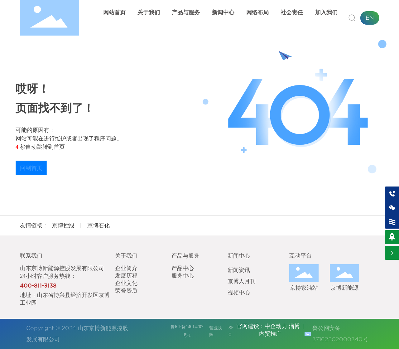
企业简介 (126, 268)
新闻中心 (239, 255)
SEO (230, 331)
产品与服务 (185, 255)
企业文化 (126, 283)
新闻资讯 (239, 270)
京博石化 (98, 225)
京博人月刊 (242, 281)
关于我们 (126, 255)
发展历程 (126, 275)
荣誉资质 (126, 290)
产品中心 (182, 268)
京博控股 (63, 225)
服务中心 (182, 275)
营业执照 (215, 331)
